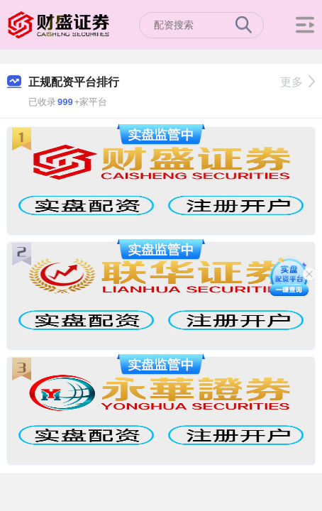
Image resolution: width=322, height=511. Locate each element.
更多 (297, 82)
